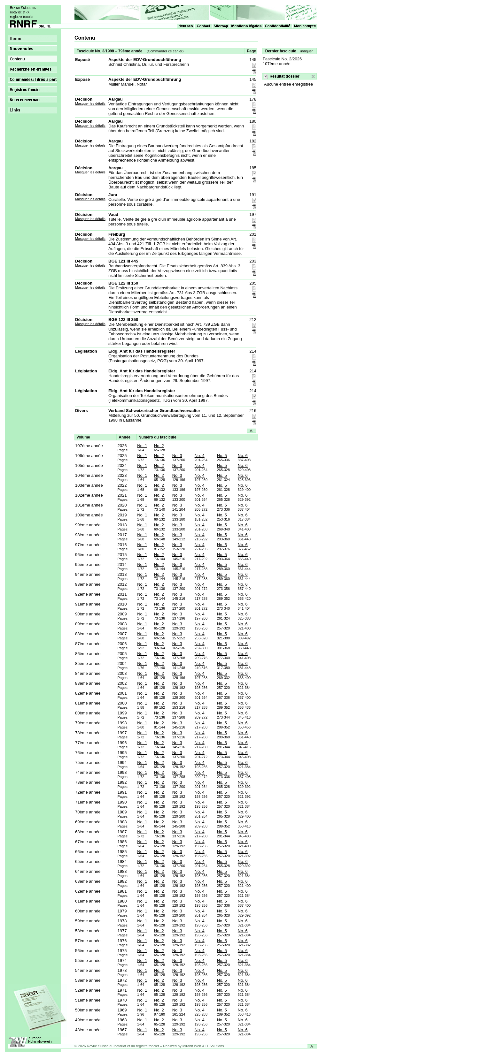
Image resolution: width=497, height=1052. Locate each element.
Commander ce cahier (165, 51)
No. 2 (159, 445)
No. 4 (200, 455)
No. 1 (142, 445)
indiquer (306, 51)
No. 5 (222, 455)
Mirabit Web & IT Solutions (203, 1046)
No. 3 (177, 455)
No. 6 (243, 455)
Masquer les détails (90, 103)
